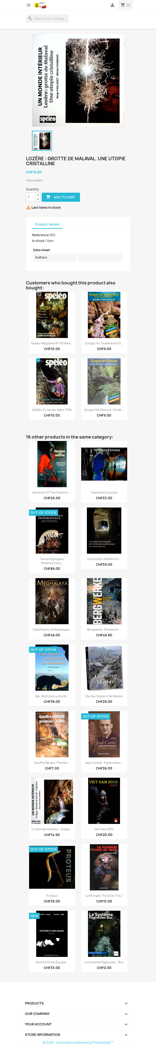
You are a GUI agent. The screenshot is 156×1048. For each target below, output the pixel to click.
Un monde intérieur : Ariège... (51, 829)
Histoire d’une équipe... (52, 962)
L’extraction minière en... (104, 559)
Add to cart (61, 197)
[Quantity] (31, 197)
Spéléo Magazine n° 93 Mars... (52, 343)
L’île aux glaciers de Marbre (104, 696)
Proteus (52, 896)
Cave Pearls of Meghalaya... (52, 629)
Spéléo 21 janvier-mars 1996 (52, 410)
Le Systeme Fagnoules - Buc (104, 962)
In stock (38, 241)
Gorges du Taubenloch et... (104, 343)
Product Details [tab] (47, 224)
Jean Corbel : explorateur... (104, 763)
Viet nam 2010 (104, 829)
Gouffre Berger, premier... (52, 763)
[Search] (47, 18)
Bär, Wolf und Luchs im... (52, 696)
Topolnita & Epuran (104, 492)
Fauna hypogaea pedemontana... (52, 561)
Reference (40, 235)
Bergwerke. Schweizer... (104, 629)
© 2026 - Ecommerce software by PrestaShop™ (78, 1042)
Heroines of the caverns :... (52, 492)
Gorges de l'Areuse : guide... (104, 410)
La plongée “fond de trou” (104, 896)
